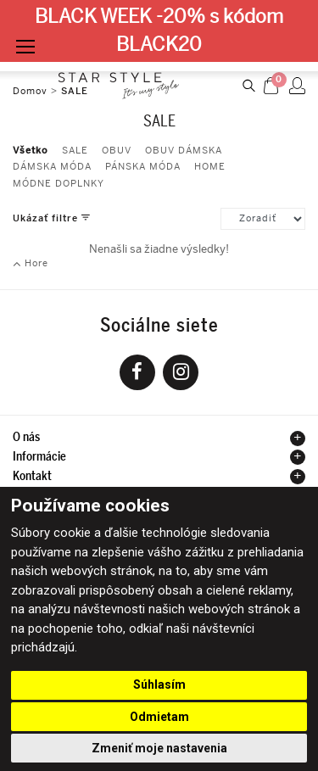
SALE (75, 150)
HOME (210, 166)
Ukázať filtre (47, 218)
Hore (30, 263)
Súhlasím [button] (159, 684)
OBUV (116, 150)
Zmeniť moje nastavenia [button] (159, 748)
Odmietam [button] (159, 717)
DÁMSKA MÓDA (52, 166)
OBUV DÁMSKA (183, 150)
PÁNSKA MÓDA (143, 166)
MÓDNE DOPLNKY (58, 183)
